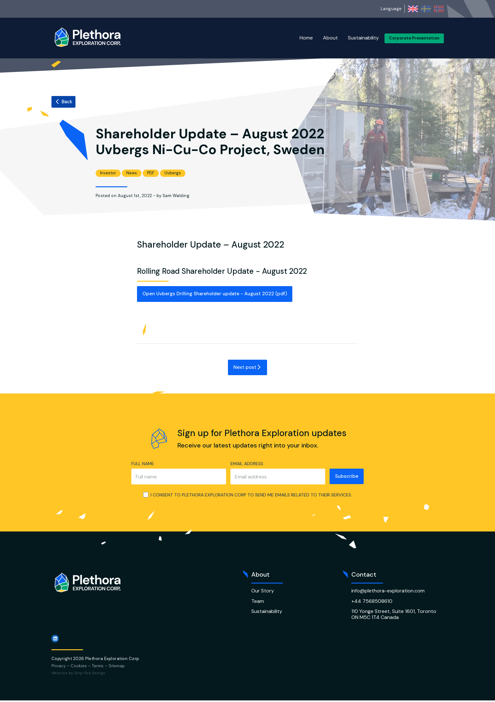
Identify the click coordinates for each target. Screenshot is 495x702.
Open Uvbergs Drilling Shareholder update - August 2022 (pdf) (221, 294)
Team (257, 602)
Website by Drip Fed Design (78, 674)
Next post (247, 368)
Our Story (262, 592)
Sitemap (117, 667)
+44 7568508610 (371, 602)
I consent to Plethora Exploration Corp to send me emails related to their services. (247, 496)
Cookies (79, 667)
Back (64, 102)
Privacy (58, 667)
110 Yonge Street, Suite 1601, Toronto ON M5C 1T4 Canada (393, 615)
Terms (98, 667)
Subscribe (347, 477)
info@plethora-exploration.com (388, 592)
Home (306, 37)
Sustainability (363, 37)
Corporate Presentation (414, 38)
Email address (243, 464)
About (330, 37)
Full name (139, 464)
